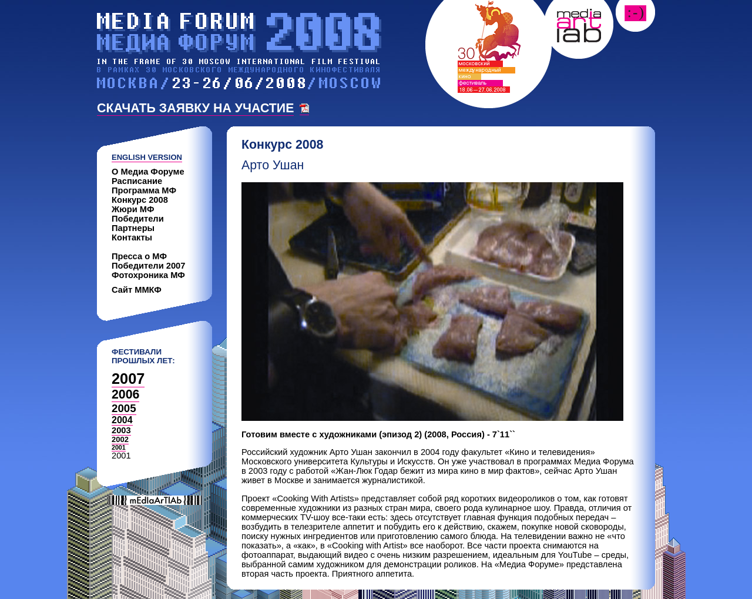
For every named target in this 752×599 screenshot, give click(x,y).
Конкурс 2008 (140, 200)
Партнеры (133, 228)
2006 (125, 394)
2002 (120, 439)
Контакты (132, 237)
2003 (121, 430)
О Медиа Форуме (148, 171)
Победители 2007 (148, 265)
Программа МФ (144, 190)
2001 (119, 447)
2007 (128, 378)
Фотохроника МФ (148, 275)
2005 (124, 408)
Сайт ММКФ (137, 290)
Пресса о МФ (139, 256)
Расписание (137, 181)
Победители (138, 218)
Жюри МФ (133, 209)
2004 (122, 420)
